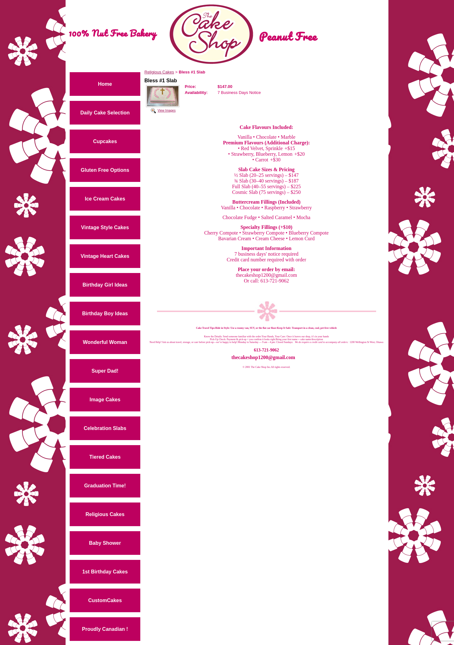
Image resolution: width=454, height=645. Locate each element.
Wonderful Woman (105, 342)
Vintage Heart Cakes (105, 256)
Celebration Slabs (105, 428)
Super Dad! (104, 371)
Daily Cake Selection (105, 112)
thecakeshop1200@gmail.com (263, 357)
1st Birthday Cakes (105, 571)
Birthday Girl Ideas (105, 285)
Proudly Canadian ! (105, 629)
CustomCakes (105, 600)
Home (105, 84)
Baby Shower (105, 543)
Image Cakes (105, 399)
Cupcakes (105, 141)
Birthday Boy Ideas (105, 313)
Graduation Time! (105, 485)
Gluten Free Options (105, 170)
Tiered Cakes (104, 457)
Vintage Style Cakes (105, 227)
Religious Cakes (105, 514)
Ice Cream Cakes (105, 198)
